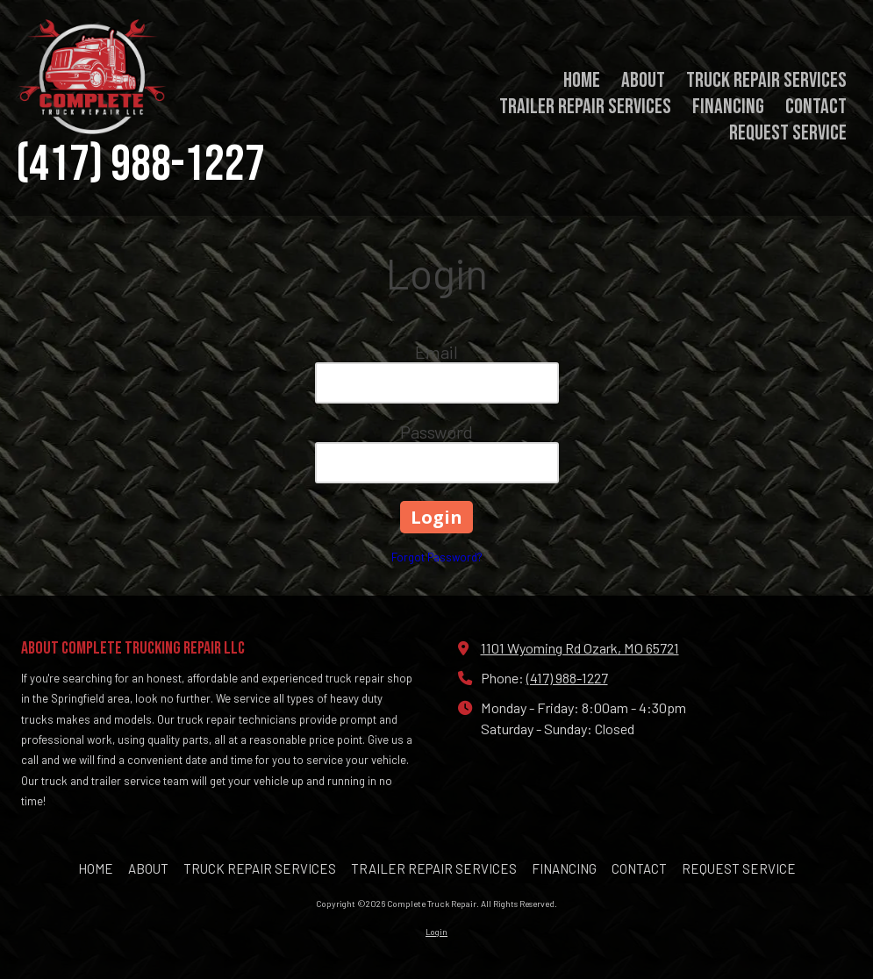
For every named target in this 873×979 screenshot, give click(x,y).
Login (436, 931)
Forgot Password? (437, 557)
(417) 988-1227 (567, 677)
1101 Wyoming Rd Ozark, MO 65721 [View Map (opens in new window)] (580, 648)
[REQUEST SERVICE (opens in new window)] (788, 134)
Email (436, 351)
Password (436, 431)
